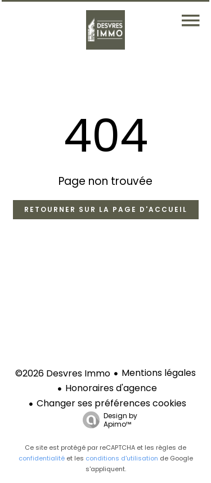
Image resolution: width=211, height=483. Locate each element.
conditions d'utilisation (122, 458)
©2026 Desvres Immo (62, 373)
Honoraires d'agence (111, 388)
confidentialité (42, 458)
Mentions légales (159, 372)
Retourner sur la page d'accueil (105, 209)
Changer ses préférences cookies (111, 403)
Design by (107, 419)
